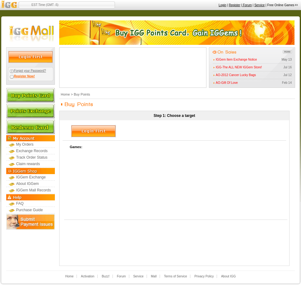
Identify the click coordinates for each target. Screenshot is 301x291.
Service (259, 5)
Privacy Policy (204, 276)
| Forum (246, 5)
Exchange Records (31, 151)
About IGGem (27, 184)
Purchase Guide (29, 210)
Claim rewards (28, 164)
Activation (87, 276)
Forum (121, 276)
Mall (154, 276)
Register (234, 5)
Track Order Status (31, 157)
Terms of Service (175, 276)
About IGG (228, 276)
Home (65, 94)
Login (222, 5)
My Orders (24, 144)
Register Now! (24, 76)
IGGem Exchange (31, 177)
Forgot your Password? (30, 70)
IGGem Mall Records (33, 190)
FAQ (20, 203)
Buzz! (105, 276)
